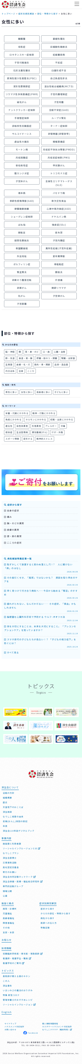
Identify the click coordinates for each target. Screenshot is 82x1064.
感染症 (8, 432)
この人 (6, 980)
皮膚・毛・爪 (23, 364)
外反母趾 (22, 256)
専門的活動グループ (13, 886)
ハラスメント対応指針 (14, 1026)
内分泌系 (10, 370)
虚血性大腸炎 (21, 141)
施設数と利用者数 (12, 843)
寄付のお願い (10, 872)
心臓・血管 (59, 351)
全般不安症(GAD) (59, 110)
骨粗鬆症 (59, 264)
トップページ (8, 13)
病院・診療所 (10, 908)
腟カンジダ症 (21, 173)
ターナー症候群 (58, 125)
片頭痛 (59, 280)
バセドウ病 (59, 193)
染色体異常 (22, 425)
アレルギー (51, 425)
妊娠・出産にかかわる (61, 419)
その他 (6, 927)
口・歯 (46, 351)
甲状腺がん (59, 165)
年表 (5, 826)
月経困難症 (22, 157)
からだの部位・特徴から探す (55, 913)
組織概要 (7, 797)
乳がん (22, 295)
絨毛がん (22, 102)
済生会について (10, 787)
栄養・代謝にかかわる (16, 413)
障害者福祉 (8, 922)
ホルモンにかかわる (36, 419)
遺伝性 (8, 425)
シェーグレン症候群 (22, 216)
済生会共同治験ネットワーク (19, 876)
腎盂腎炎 (22, 272)
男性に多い (11, 392)
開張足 (22, 232)
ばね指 (22, 224)
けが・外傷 (57, 432)
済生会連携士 (10, 857)
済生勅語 (7, 811)
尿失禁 (59, 232)
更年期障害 (59, 256)
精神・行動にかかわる (43, 413)
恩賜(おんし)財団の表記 (15, 821)
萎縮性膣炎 (59, 38)
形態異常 (36, 425)
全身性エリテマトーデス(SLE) (58, 183)
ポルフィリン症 (21, 264)
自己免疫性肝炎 (58, 78)
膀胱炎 (59, 272)
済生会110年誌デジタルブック (18, 830)
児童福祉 (7, 913)
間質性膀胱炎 (21, 240)
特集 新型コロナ (11, 995)
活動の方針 (8, 792)
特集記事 (45, 927)
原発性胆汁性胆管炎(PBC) (22, 78)
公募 (5, 895)
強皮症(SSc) (59, 224)
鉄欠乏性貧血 (59, 200)
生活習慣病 (22, 432)
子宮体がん (22, 181)
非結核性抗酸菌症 (22, 125)
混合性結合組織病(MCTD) (59, 86)
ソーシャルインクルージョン (19, 1004)
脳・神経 (10, 351)
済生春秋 (7, 985)
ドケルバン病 (58, 216)
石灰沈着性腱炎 (21, 70)
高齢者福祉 (8, 918)
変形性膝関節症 (21, 86)
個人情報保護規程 (50, 1023)
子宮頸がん (59, 295)
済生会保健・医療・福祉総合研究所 (23, 881)
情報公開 (7, 890)
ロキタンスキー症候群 (22, 54)
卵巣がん (22, 287)
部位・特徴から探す (47, 13)
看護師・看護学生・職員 (17, 958)
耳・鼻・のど (32, 351)
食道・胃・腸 (26, 358)
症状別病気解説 (26, 13)
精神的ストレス (45, 438)
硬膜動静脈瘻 (21, 208)
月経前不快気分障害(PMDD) (59, 149)
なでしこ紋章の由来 (13, 816)
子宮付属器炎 (21, 62)
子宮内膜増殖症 (58, 94)
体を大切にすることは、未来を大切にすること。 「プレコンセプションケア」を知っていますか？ (41, 630)
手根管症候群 (21, 118)
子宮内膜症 (59, 240)
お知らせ (6, 939)
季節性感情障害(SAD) (22, 200)
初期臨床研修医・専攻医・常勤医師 (23, 953)
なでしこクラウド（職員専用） (57, 1029)
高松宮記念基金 (11, 867)
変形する (27, 438)
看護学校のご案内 (13, 963)
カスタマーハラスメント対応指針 (57, 1026)
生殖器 (8, 364)
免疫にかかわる (13, 419)
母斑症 (22, 46)
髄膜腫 (22, 38)
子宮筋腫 (22, 303)
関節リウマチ (59, 287)
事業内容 (6, 838)
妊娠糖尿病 (59, 54)
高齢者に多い (43, 392)
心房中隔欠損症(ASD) (59, 208)
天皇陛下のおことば (13, 807)
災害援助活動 (10, 862)
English (6, 1012)
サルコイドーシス (22, 133)
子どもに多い (61, 392)
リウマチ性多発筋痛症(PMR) (22, 94)
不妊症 (59, 62)
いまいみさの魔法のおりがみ (18, 990)
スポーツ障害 (12, 438)
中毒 (63, 425)
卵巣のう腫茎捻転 (22, 280)
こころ (30, 370)
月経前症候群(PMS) (59, 157)
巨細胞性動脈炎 (58, 46)
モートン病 (22, 149)
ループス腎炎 (59, 118)
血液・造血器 (61, 364)
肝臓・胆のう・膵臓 (47, 358)
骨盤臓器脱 (22, 248)
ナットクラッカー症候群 (21, 110)
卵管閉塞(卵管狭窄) (59, 133)
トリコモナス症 (58, 173)
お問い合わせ (10, 1029)
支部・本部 (8, 932)
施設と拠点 (8, 903)
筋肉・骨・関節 (42, 364)
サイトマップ (10, 1023)
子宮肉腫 (59, 102)
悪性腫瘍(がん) (40, 432)
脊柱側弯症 (22, 165)
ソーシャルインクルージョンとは (21, 848)
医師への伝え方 (49, 922)
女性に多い (26, 392)
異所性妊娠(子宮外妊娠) (59, 248)
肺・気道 (10, 358)
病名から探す (47, 918)
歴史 (5, 802)
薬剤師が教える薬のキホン (16, 976)
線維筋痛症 (59, 141)
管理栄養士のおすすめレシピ (18, 999)
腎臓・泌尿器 (68, 358)
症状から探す (13, 504)
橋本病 (22, 193)
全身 (21, 370)
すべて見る (11, 652)
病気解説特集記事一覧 (18, 558)
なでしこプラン (11, 853)
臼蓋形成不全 (59, 70)
